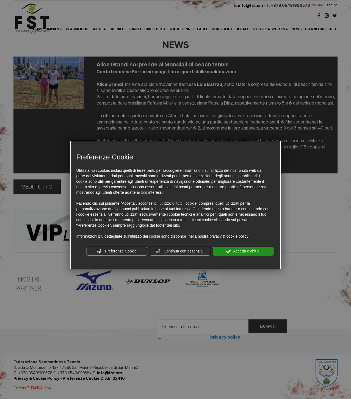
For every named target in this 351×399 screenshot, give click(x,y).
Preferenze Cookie (117, 251)
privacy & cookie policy (228, 236)
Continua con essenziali (180, 251)
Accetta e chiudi (243, 251)
